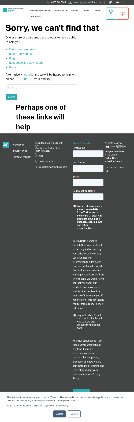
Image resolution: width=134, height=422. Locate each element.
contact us (29, 77)
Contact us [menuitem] (35, 17)
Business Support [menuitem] (38, 11)
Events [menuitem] (74, 11)
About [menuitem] (98, 11)
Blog (12, 58)
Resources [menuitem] (59, 11)
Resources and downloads (26, 62)
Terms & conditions (22, 157)
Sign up (122, 14)
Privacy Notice (20, 151)
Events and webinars (22, 49)
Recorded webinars (21, 53)
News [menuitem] (86, 11)
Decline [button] (74, 414)
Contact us (18, 145)
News (12, 67)
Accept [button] (59, 414)
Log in (111, 12)
